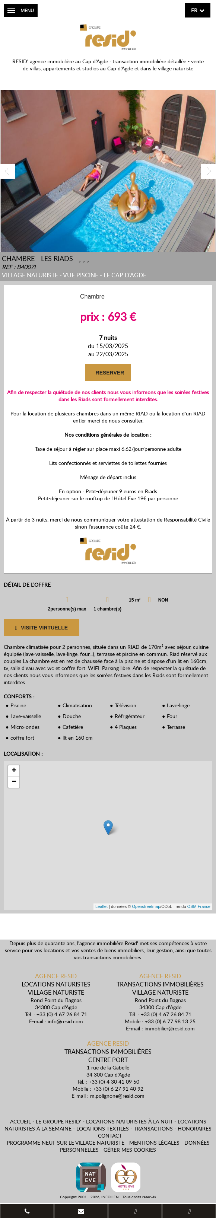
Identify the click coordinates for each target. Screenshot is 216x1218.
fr (194, 10)
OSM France (198, 906)
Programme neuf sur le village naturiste (65, 1142)
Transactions (153, 1128)
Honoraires (195, 1128)
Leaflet (101, 906)
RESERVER (109, 373)
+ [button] (14, 771)
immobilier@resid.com (169, 1028)
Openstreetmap (146, 906)
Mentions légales (154, 1142)
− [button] (14, 782)
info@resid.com (65, 1021)
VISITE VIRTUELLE (41, 628)
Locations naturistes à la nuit (129, 1121)
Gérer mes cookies (130, 1149)
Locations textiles (102, 1128)
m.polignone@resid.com (117, 1095)
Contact (110, 1135)
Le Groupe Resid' (58, 1121)
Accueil (20, 1121)
